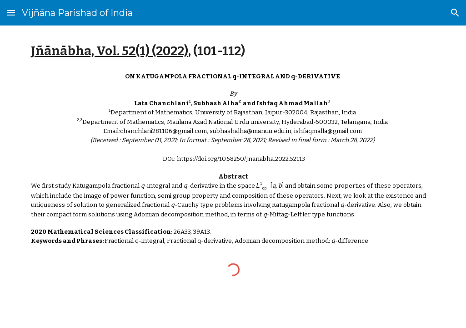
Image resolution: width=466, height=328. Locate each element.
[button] (11, 12)
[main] (233, 50)
